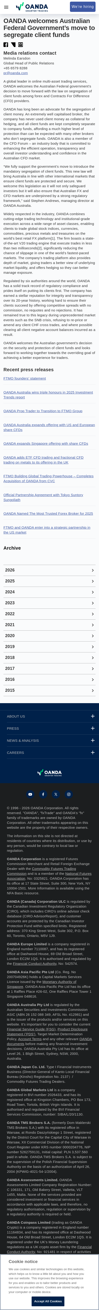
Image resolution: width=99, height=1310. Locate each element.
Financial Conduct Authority (34, 964)
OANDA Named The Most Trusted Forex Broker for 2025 (48, 513)
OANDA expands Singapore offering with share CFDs (45, 443)
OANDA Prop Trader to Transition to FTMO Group (42, 411)
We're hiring (83, 7)
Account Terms (30, 1039)
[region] (49, 1282)
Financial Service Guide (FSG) (31, 1029)
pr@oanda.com (15, 73)
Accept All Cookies (48, 1301)
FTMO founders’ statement (24, 378)
